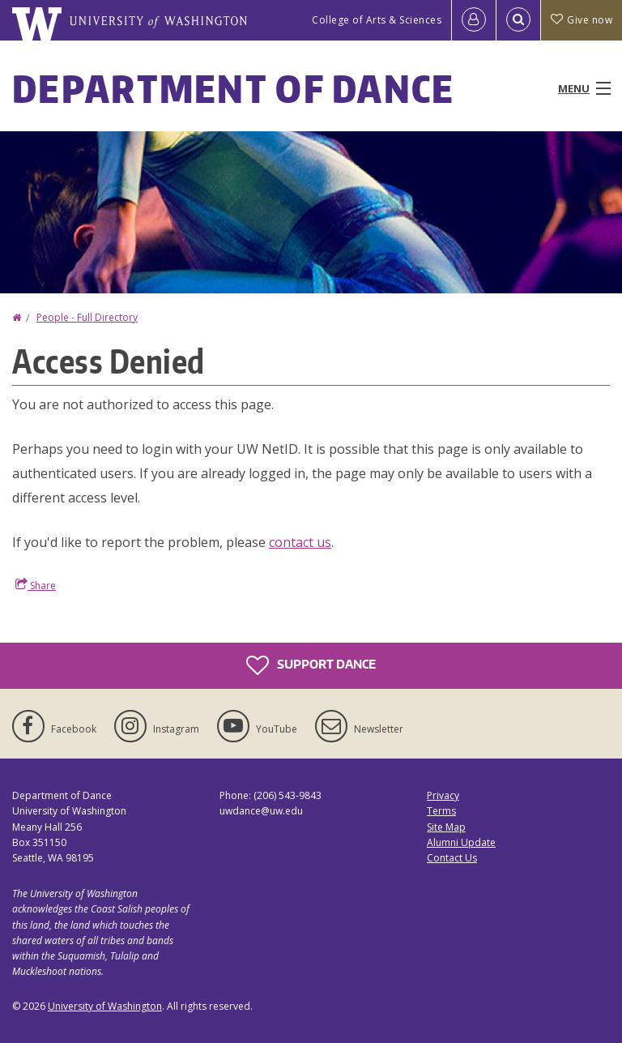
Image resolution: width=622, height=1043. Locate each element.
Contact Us (452, 858)
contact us (300, 542)
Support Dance (311, 665)
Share (35, 585)
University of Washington (105, 1006)
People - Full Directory (87, 317)
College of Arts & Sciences (376, 20)
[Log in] (474, 20)
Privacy (443, 795)
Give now (581, 20)
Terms (441, 811)
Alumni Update (461, 842)
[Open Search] (518, 20)
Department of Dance (233, 88)
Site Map (446, 827)
